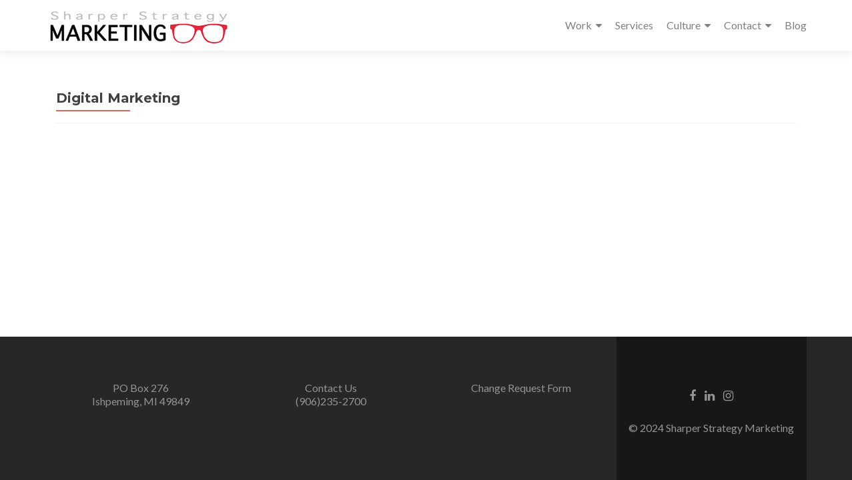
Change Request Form (521, 387)
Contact (742, 25)
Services (634, 25)
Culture (684, 25)
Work (578, 25)
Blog (796, 25)
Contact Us (331, 387)
